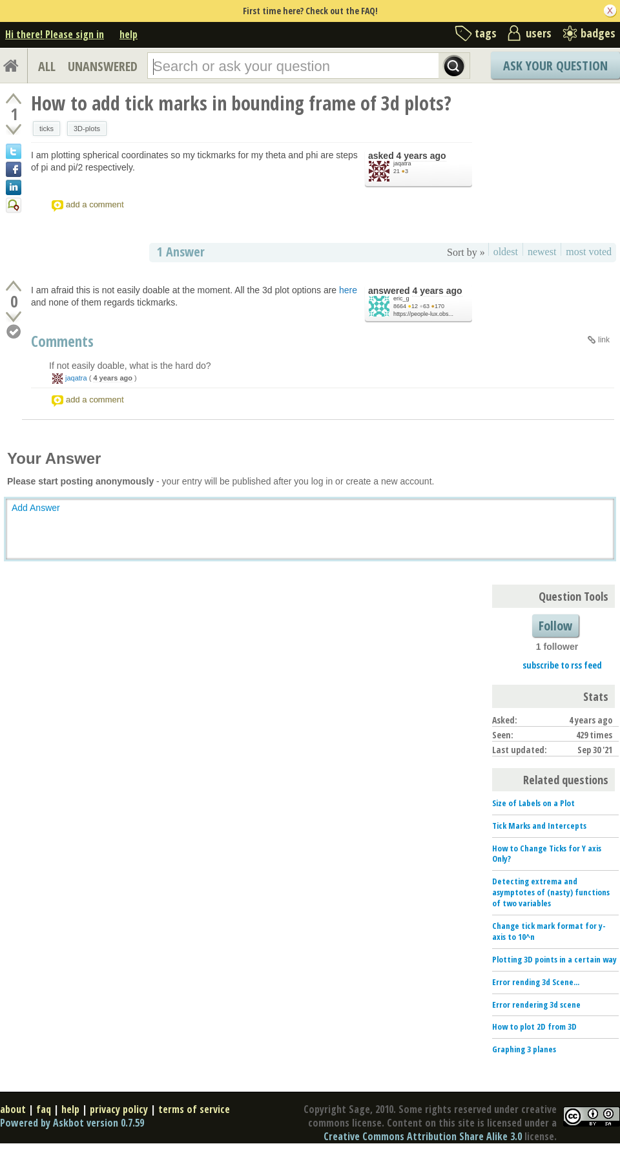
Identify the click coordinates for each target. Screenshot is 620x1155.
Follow (555, 625)
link (604, 339)
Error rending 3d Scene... (535, 982)
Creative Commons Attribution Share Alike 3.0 (423, 1136)
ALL (47, 66)
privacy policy (119, 1109)
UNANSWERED (103, 66)
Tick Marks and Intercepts (539, 825)
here (348, 290)
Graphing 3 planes (524, 1049)
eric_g (401, 298)
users (539, 33)
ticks (46, 128)
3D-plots (87, 128)
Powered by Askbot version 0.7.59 (72, 1123)
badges (598, 33)
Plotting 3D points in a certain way (554, 959)
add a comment (95, 204)
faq (43, 1109)
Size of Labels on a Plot (533, 803)
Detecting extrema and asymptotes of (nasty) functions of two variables (551, 892)
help (128, 34)
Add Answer (36, 508)
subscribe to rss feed (562, 665)
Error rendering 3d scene (536, 1004)
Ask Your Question (555, 65)
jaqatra (402, 163)
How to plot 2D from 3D (534, 1026)
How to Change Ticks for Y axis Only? (546, 853)
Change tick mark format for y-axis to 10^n (549, 931)
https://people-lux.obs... (423, 314)
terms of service (194, 1109)
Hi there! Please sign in (54, 34)
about (13, 1109)
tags (486, 33)
